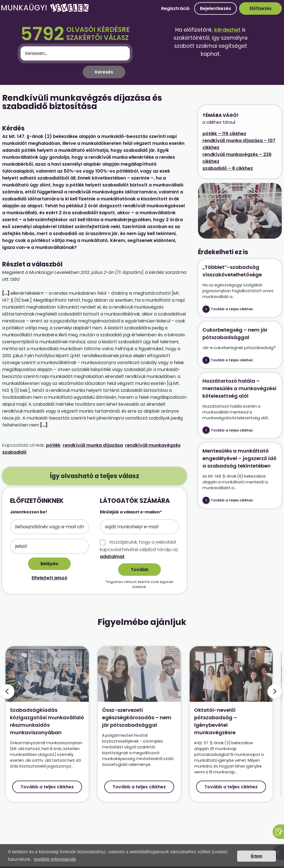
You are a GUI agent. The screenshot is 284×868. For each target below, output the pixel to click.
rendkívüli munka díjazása (93, 445)
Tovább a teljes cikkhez (232, 309)
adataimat (112, 556)
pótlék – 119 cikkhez (224, 133)
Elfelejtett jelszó (49, 578)
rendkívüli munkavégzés (153, 445)
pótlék (53, 445)
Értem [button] (256, 856)
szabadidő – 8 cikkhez (227, 168)
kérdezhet (227, 30)
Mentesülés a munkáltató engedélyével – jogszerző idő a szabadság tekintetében (239, 458)
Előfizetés (261, 8)
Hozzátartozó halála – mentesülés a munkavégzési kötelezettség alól (239, 388)
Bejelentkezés (215, 8)
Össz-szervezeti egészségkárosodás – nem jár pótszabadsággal (136, 717)
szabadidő (14, 452)
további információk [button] (55, 859)
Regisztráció (175, 8)
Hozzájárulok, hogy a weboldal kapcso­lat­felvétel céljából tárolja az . (139, 549)
